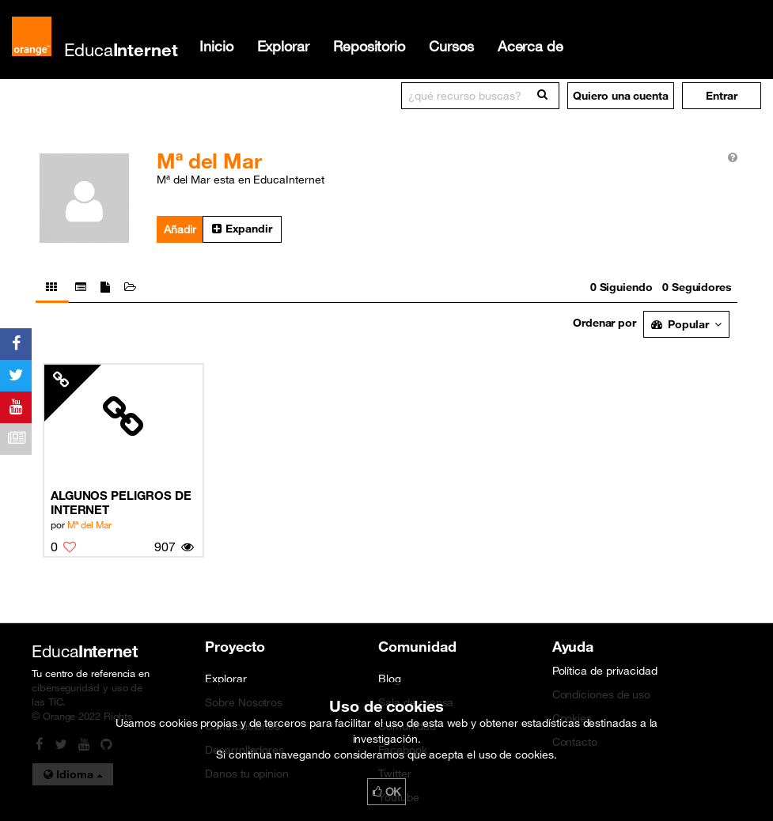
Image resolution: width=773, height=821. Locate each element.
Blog (389, 679)
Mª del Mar (89, 524)
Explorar (283, 46)
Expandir (242, 228)
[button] (721, 95)
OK (387, 792)
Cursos (451, 46)
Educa (121, 49)
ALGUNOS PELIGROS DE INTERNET (121, 502)
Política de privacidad (604, 671)
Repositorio (369, 46)
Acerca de (530, 46)
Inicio (216, 46)
